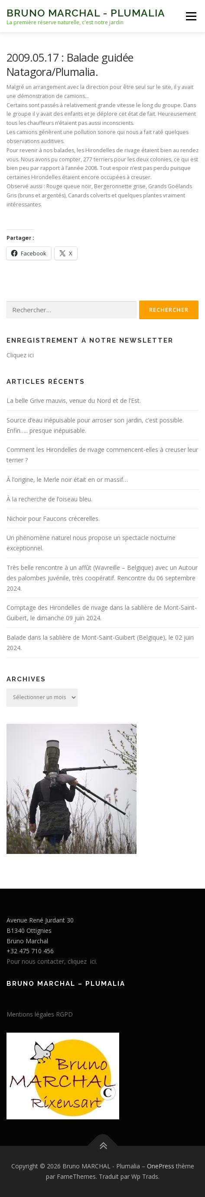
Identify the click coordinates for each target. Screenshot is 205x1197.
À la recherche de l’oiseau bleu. (49, 499)
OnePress (160, 1166)
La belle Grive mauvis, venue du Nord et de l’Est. (74, 400)
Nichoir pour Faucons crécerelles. (53, 518)
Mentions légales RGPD (40, 1014)
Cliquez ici (20, 355)
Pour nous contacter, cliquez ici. (52, 961)
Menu (190, 16)
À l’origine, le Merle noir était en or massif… (67, 479)
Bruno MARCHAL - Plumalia (86, 13)
